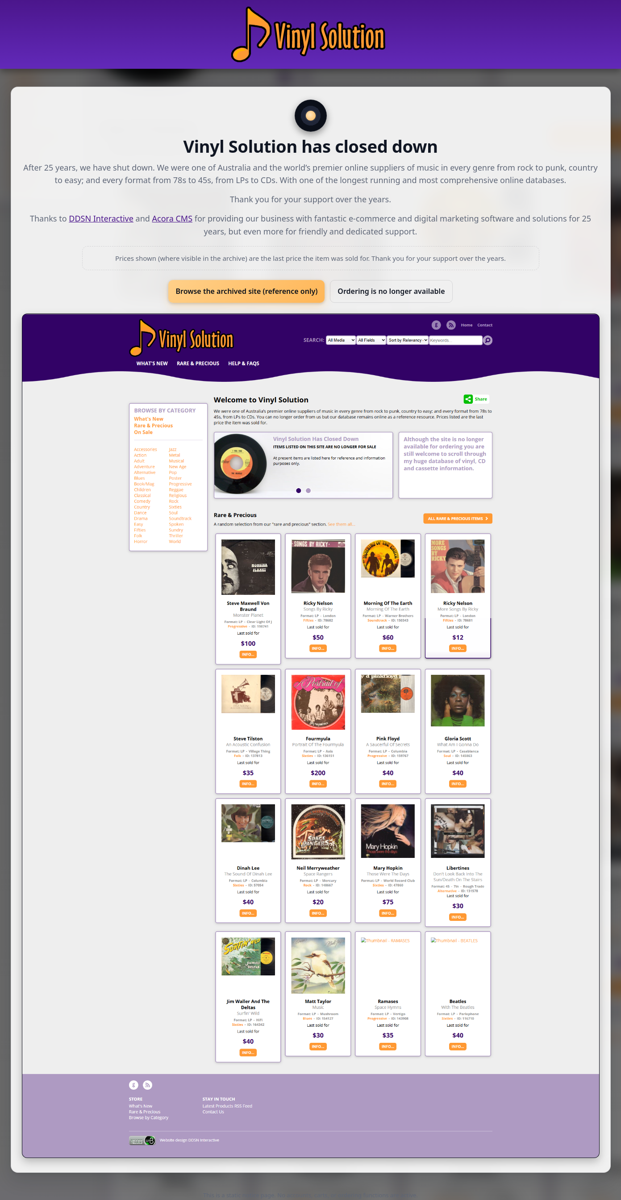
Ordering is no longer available (391, 291)
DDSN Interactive (101, 218)
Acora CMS (172, 218)
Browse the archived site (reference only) (246, 291)
